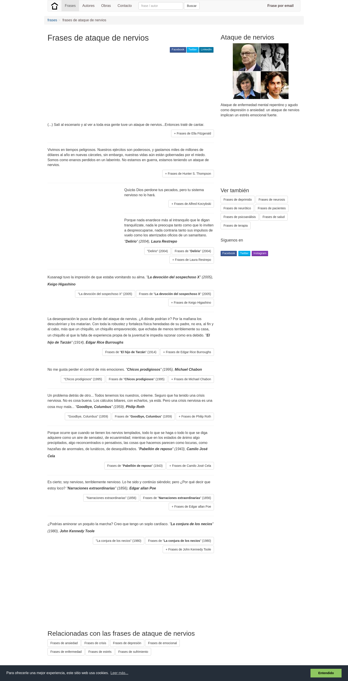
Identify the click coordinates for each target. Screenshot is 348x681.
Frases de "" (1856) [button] (177, 498)
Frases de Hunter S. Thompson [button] (189, 173)
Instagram (259, 253)
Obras (106, 6)
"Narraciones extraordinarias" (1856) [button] (111, 498)
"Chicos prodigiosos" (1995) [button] (83, 379)
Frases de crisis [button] (95, 643)
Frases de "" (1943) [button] (135, 465)
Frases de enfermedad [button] (66, 651)
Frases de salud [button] (274, 217)
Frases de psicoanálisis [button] (239, 217)
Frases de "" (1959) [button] (143, 416)
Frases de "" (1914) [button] (130, 352)
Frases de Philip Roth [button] (196, 416)
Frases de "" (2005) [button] (175, 294)
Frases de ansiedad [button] (64, 643)
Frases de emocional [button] (162, 643)
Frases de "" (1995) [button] (136, 379)
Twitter (192, 49)
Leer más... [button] (119, 673)
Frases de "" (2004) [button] (193, 251)
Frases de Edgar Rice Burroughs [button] (188, 352)
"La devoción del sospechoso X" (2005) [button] (105, 294)
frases (52, 20)
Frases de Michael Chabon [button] (192, 379)
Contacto (125, 6)
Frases (70, 6)
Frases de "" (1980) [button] (179, 540)
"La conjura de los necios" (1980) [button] (118, 540)
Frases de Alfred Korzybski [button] (192, 204)
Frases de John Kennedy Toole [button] (189, 549)
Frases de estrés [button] (99, 651)
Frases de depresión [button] (127, 643)
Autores (88, 6)
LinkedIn (206, 49)
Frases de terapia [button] (235, 225)
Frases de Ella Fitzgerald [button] (194, 133)
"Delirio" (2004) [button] (157, 251)
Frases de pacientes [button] (272, 208)
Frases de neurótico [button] (237, 208)
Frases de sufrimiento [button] (133, 651)
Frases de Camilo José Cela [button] (191, 465)
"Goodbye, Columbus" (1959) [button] (88, 416)
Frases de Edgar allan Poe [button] (192, 506)
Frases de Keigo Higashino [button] (192, 302)
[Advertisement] (128, 88)
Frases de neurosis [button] (272, 199)
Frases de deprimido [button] (237, 199)
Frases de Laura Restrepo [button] (193, 259)
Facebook (178, 49)
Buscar (192, 6)
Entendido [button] (326, 673)
